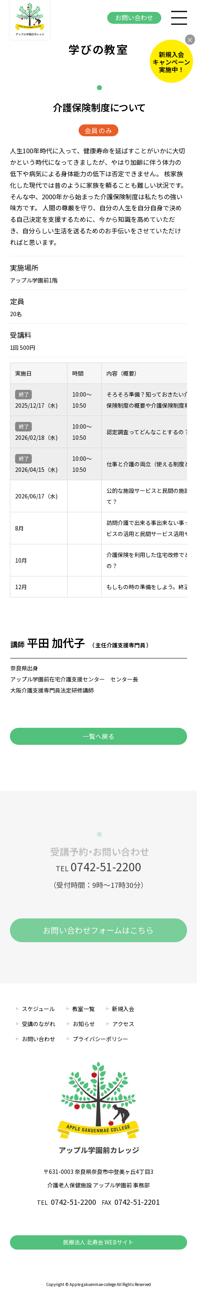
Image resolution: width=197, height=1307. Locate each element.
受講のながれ (38, 1024)
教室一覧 (83, 1009)
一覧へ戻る (98, 736)
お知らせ (84, 1024)
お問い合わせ (134, 17)
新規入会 (123, 1009)
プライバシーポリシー (100, 1039)
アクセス (123, 1024)
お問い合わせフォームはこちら (98, 933)
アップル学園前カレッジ (30, 20)
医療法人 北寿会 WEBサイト (98, 1242)
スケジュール (38, 1009)
